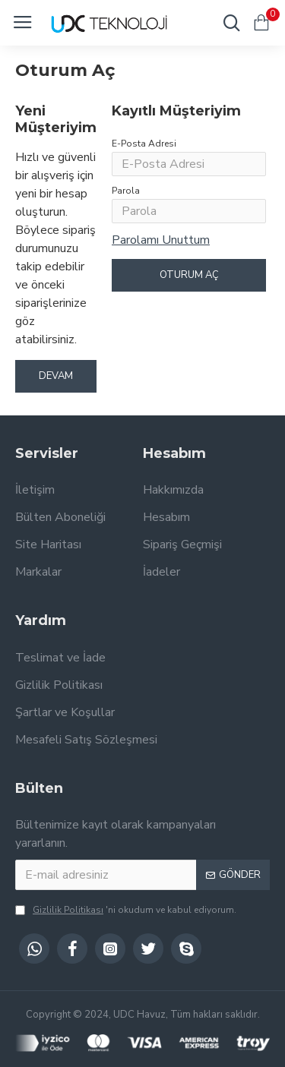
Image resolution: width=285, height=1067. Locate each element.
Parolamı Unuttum (161, 240)
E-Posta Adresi (144, 143)
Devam (56, 376)
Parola (126, 191)
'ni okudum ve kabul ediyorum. (125, 910)
